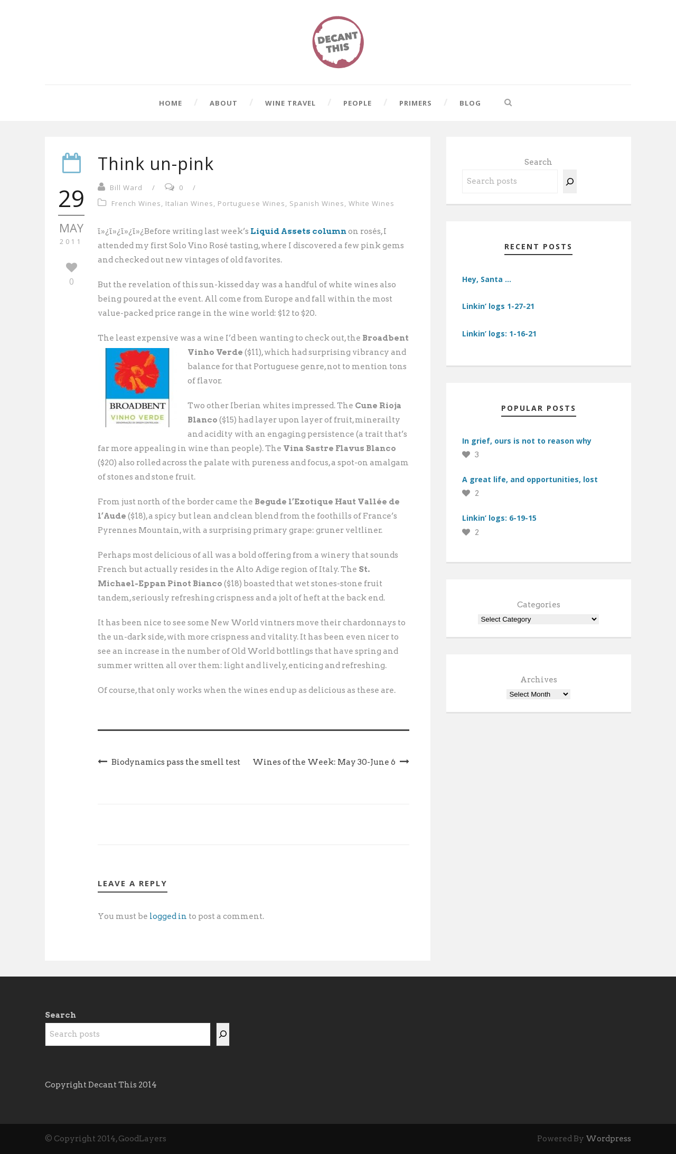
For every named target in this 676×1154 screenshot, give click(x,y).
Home (170, 103)
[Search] (570, 181)
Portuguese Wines (251, 203)
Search (538, 162)
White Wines (372, 203)
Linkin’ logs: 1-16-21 (499, 334)
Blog (470, 103)
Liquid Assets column (298, 231)
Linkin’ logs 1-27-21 (498, 306)
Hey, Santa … (486, 279)
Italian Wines (189, 203)
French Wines (136, 203)
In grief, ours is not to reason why (527, 441)
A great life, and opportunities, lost (530, 479)
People (357, 103)
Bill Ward (126, 187)
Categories (538, 604)
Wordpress (608, 1138)
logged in (168, 916)
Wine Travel (290, 103)
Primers (415, 103)
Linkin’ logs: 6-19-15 (499, 518)
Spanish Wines (316, 203)
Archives (538, 679)
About (224, 103)
